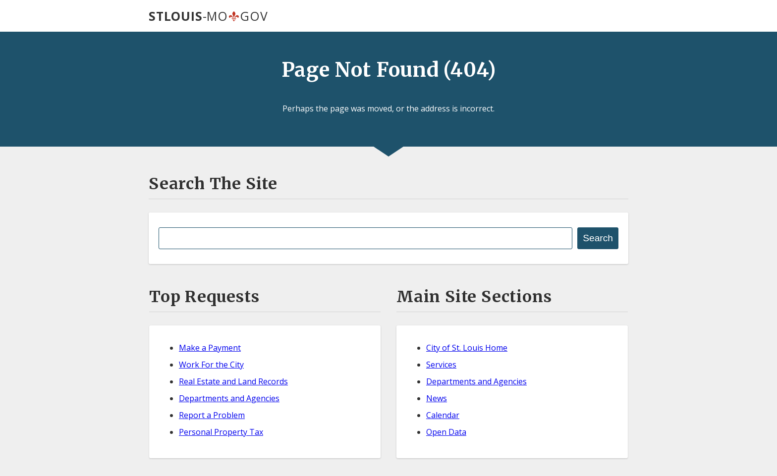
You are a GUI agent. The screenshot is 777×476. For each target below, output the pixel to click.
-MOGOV (208, 15)
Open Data (446, 431)
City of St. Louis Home (466, 347)
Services (441, 364)
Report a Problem (212, 415)
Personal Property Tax (221, 431)
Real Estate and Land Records (233, 381)
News (436, 398)
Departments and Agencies (229, 398)
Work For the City (211, 364)
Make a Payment (210, 347)
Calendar (442, 415)
